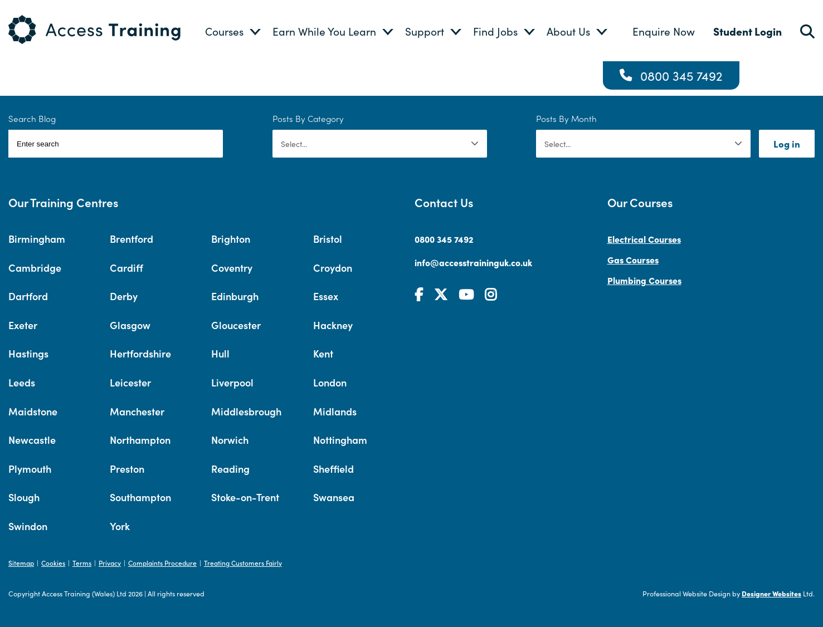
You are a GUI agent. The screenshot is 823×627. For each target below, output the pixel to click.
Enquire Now (663, 30)
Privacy (110, 562)
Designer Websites (771, 593)
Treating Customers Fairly (243, 562)
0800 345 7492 (681, 75)
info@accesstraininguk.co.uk (473, 262)
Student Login (747, 30)
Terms (81, 562)
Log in (786, 143)
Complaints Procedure (162, 562)
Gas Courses (633, 259)
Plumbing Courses (644, 280)
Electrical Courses (644, 239)
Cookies (53, 562)
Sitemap (21, 562)
